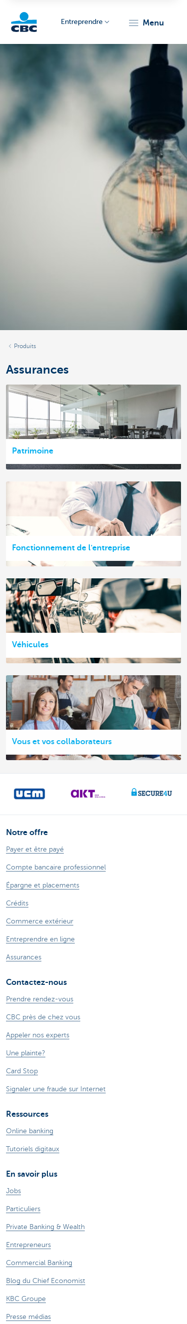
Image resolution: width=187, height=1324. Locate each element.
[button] (146, 22)
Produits (25, 346)
